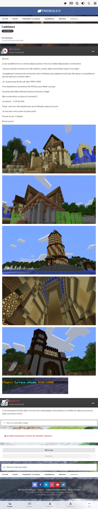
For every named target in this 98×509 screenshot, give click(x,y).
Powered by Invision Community (49, 495)
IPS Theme (22, 490)
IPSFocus (32, 490)
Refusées (19, 40)
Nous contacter (74, 490)
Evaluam (8, 38)
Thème (41, 490)
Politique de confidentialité (56, 490)
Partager (49, 450)
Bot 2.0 (9, 423)
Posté (16, 52)
